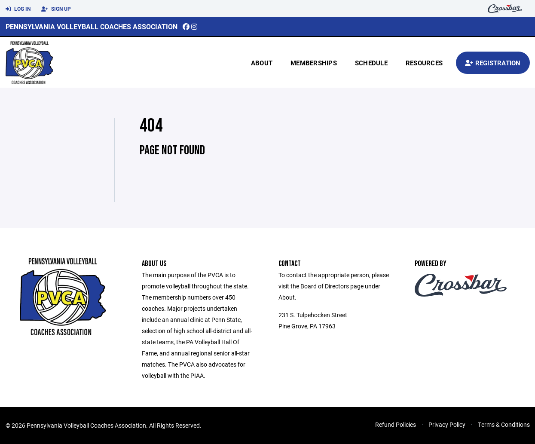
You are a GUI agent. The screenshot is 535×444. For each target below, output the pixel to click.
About (261, 62)
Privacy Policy (446, 424)
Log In (18, 9)
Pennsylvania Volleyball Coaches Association (91, 26)
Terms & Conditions (504, 424)
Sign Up (56, 9)
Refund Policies (395, 424)
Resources (424, 62)
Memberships (313, 62)
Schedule (371, 62)
